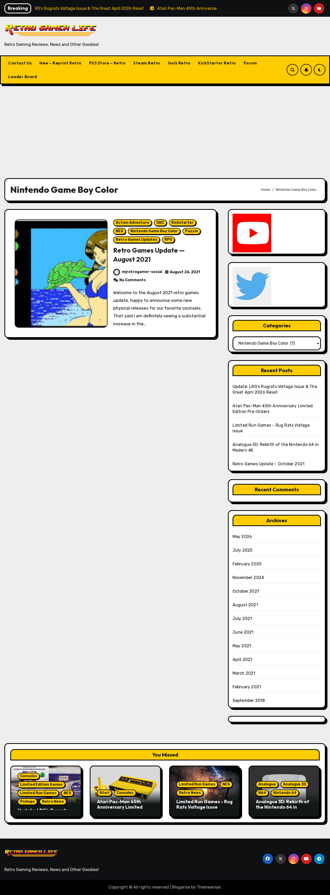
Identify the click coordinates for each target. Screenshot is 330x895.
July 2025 (243, 550)
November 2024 (248, 577)
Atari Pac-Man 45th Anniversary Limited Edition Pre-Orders (120, 807)
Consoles (28, 776)
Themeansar (209, 887)
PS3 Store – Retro (107, 62)
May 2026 (242, 536)
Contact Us (20, 62)
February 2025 (247, 563)
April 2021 (242, 659)
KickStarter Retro (217, 62)
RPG (168, 241)
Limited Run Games (38, 793)
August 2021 (245, 604)
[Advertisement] (165, 128)
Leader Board (22, 76)
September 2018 (249, 700)
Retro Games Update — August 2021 (151, 257)
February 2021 (247, 686)
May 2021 (242, 645)
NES (119, 233)
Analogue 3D (294, 784)
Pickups (27, 801)
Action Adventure (133, 224)
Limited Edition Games (41, 784)
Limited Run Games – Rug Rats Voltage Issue (204, 804)
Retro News (53, 801)
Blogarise (181, 887)
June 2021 (243, 632)
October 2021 (246, 591)
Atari (104, 793)
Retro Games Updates (137, 241)
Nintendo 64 (284, 793)
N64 (262, 793)
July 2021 (242, 618)
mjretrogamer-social (138, 274)
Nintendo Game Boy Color (154, 233)
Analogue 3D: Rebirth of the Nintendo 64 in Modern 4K (282, 807)
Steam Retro (146, 62)
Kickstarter (183, 224)
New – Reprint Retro (60, 62)
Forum (250, 62)
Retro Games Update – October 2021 (269, 463)
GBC (160, 224)
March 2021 (244, 673)
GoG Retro (179, 62)
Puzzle (191, 233)
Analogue (267, 784)
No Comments (133, 282)
